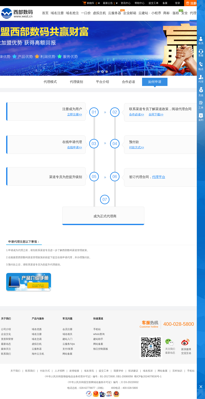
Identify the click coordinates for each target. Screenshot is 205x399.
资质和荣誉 (7, 339)
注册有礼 (194, 3)
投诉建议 (133, 370)
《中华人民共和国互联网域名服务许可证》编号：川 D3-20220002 (102, 382)
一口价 (86, 13)
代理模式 (50, 81)
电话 (200, 69)
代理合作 (196, 13)
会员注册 (67, 329)
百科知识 (177, 370)
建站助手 (98, 339)
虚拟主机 (99, 13)
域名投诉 (148, 370)
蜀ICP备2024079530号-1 (147, 376)
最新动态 (6, 344)
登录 (177, 3)
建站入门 (67, 339)
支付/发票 (68, 348)
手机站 (97, 329)
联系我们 (6, 353)
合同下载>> (156, 114)
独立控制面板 (100, 348)
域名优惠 (37, 329)
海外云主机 (38, 353)
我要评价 (118, 370)
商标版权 (171, 12)
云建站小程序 (149, 13)
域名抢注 (72, 13)
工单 (200, 107)
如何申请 (154, 83)
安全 (184, 13)
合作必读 (128, 81)
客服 (200, 55)
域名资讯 (89, 370)
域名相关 (67, 334)
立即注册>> (74, 114)
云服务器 (115, 12)
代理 (200, 81)
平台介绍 (102, 81)
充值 (200, 95)
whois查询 (99, 334)
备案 (165, 3)
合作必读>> (136, 114)
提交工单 (153, 3)
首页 (45, 13)
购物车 (91, 3)
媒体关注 (6, 348)
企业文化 (6, 334)
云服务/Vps (69, 344)
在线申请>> (74, 147)
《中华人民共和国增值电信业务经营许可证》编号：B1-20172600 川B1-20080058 (88, 376)
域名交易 (37, 339)
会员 (200, 43)
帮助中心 (140, 3)
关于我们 (15, 370)
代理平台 (158, 177)
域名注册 (57, 13)
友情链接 (74, 370)
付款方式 (45, 370)
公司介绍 (6, 329)
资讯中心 (126, 3)
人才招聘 (60, 370)
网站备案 (67, 353)
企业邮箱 (129, 13)
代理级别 (76, 81)
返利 (200, 119)
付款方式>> (136, 147)
